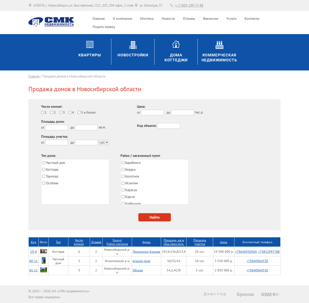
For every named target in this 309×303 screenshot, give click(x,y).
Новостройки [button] (132, 55)
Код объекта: (147, 125)
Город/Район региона (117, 242)
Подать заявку (103, 26)
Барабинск (133, 162)
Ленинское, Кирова (146, 251)
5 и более (88, 112)
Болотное (132, 176)
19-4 (33, 251)
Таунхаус (52, 176)
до (72, 127)
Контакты (251, 18)
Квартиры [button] (89, 55)
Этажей (96, 242)
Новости (168, 18)
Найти (154, 217)
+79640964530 (257, 261)
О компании (122, 18)
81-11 (33, 270)
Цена (223, 242)
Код (33, 242)
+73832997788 (269, 251)
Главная (98, 18)
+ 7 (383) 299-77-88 (189, 5)
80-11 (33, 261)
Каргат (130, 197)
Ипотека (147, 18)
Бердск (130, 169)
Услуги (231, 18)
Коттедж (52, 169)
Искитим (131, 183)
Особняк (52, 183)
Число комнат (79, 242)
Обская (138, 270)
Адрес (146, 242)
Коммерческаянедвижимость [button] (219, 58)
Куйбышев (133, 203)
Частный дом (55, 162)
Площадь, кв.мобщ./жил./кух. (173, 242)
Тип (58, 242)
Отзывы (189, 18)
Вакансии (210, 18)
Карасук (131, 190)
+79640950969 (246, 251)
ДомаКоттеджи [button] (176, 58)
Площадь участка (199, 242)
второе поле (141, 261)
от (42, 127)
